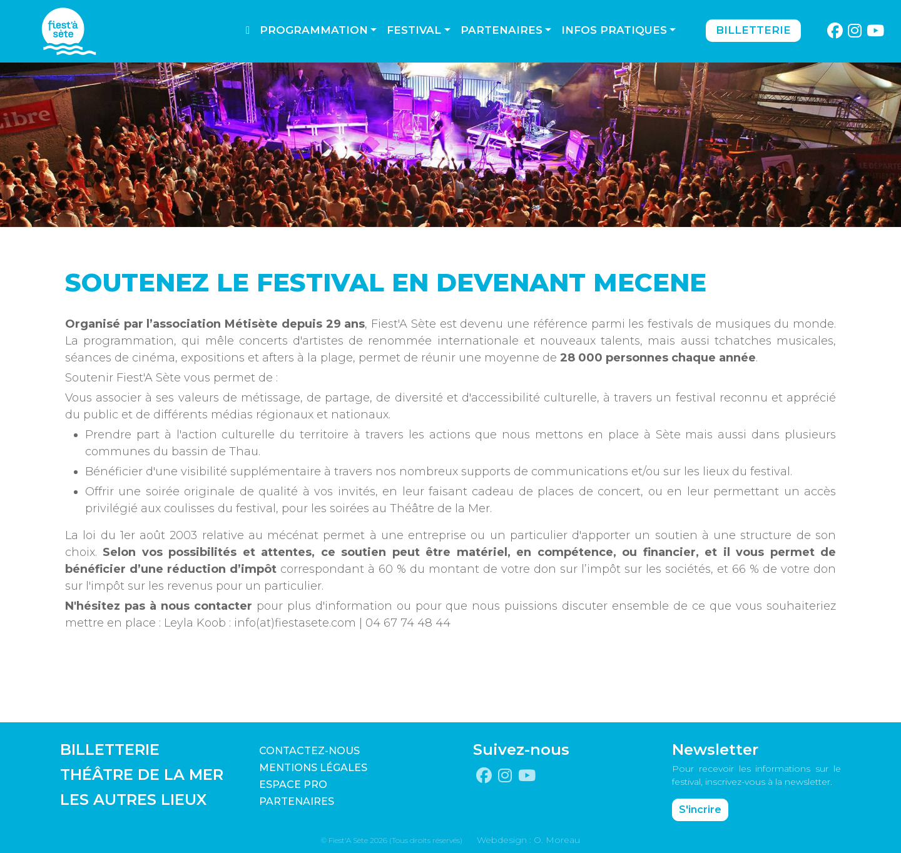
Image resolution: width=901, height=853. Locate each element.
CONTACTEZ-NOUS (309, 751)
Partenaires (501, 30)
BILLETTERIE (110, 749)
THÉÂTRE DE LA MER (141, 774)
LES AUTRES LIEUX (133, 799)
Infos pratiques (614, 30)
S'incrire (700, 809)
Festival (414, 30)
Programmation (314, 30)
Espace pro (293, 784)
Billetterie (753, 30)
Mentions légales (313, 768)
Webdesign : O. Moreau (528, 839)
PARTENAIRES (296, 801)
